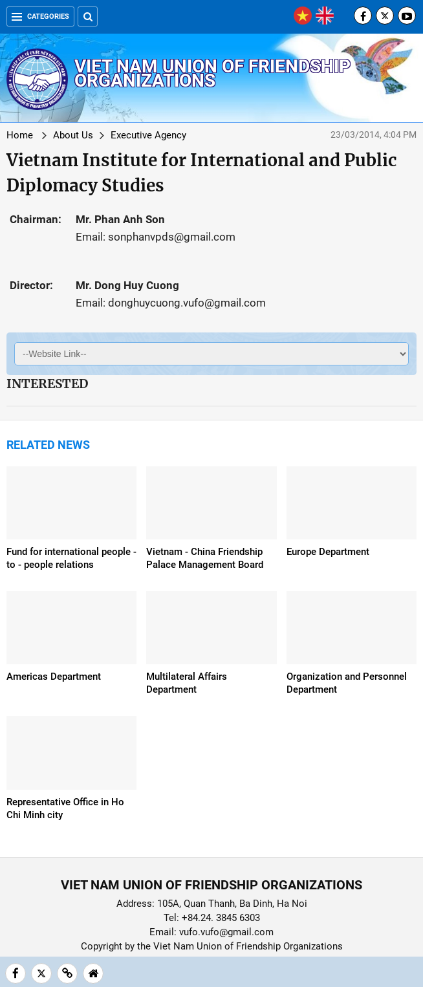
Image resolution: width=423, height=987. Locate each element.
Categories (40, 16)
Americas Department (53, 676)
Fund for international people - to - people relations (71, 558)
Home (19, 135)
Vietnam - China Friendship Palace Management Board (204, 558)
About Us (73, 135)
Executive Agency (148, 135)
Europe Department (328, 552)
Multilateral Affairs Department (186, 683)
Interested (47, 383)
